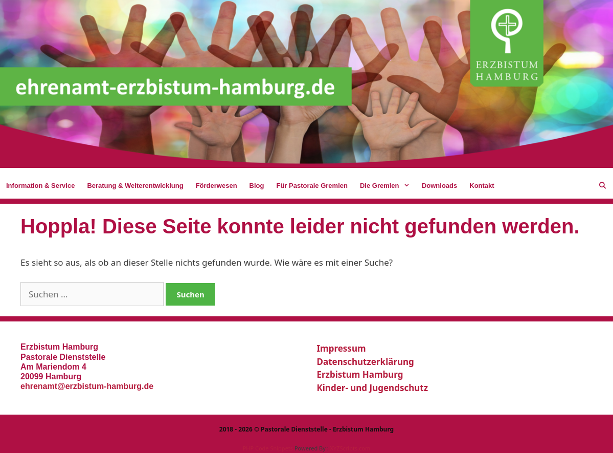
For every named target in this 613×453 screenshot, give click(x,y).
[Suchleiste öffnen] (602, 186)
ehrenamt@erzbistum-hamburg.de (86, 386)
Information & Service (40, 185)
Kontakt (481, 185)
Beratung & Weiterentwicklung (135, 185)
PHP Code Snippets (268, 448)
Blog (256, 185)
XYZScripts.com (350, 448)
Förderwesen (216, 185)
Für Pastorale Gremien (311, 185)
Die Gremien (388, 186)
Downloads (439, 185)
